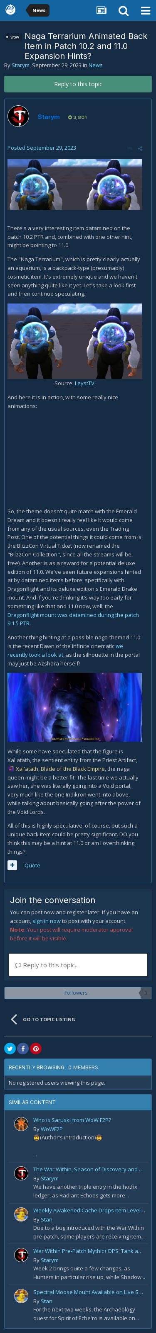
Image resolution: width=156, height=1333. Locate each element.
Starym (21, 65)
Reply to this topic (78, 84)
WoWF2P (52, 1129)
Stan (46, 1219)
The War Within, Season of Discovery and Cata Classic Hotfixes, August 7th (89, 1169)
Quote (32, 865)
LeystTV (84, 383)
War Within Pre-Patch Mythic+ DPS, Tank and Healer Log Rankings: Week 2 (89, 1251)
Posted (41, 147)
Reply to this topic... (47, 965)
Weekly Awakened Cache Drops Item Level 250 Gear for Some (89, 1210)
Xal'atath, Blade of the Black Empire (60, 768)
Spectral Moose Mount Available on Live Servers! (89, 1292)
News (96, 65)
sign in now (46, 921)
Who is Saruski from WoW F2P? (72, 1120)
